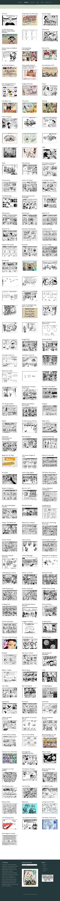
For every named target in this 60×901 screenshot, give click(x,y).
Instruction (32, 2)
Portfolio (44, 869)
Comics (26, 2)
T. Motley (35, 898)
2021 (25, 898)
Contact (42, 2)
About (37, 2)
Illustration (20, 2)
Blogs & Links (48, 2)
